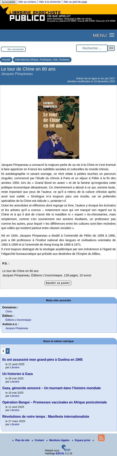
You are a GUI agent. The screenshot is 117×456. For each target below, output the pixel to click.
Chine (8, 311)
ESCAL (60, 453)
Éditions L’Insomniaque (18, 319)
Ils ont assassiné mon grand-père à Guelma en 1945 (42, 359)
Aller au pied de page (75, 1)
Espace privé (81, 440)
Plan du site (21, 440)
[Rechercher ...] (92, 48)
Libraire (14, 367)
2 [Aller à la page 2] (7, 351)
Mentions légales (58, 440)
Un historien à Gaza (17, 374)
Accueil (6, 59)
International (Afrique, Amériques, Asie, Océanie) (42, 59)
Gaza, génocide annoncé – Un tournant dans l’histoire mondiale (51, 388)
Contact (38, 440)
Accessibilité (8, 2)
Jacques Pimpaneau (16, 328)
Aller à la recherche (50, 1)
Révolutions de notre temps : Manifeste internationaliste (45, 416)
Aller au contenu (27, 1)
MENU (100, 35)
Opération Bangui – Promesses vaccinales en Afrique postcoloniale (54, 402)
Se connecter (16, 49)
